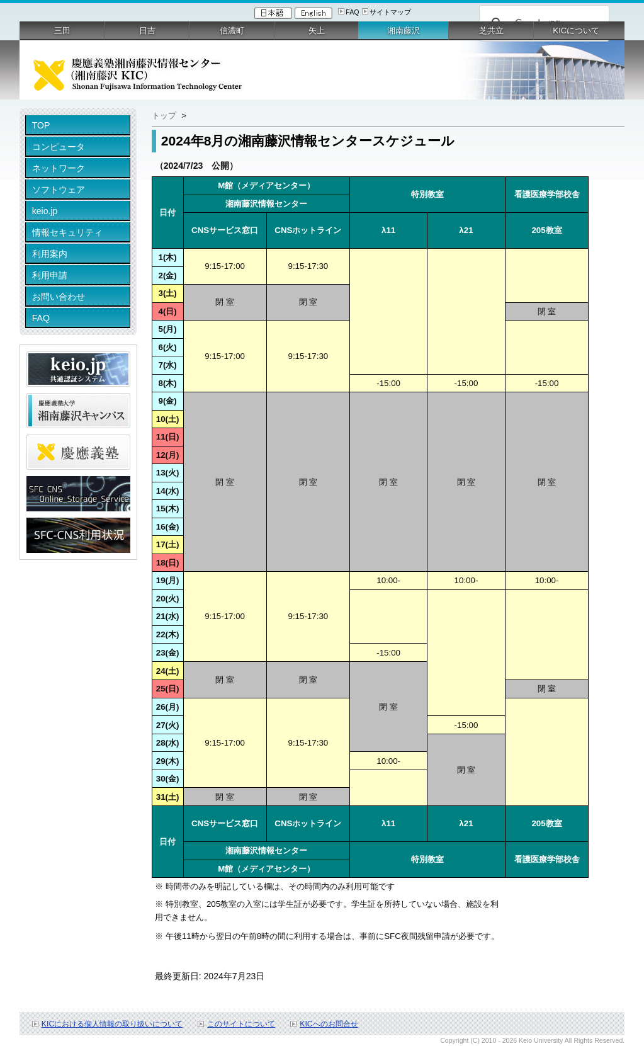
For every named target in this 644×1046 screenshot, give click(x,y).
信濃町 (232, 30)
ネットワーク (58, 168)
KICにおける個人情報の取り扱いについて (112, 1024)
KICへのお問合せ (329, 1024)
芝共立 (491, 30)
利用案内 (49, 254)
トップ (164, 115)
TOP (41, 125)
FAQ (352, 12)
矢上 (316, 30)
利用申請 (49, 275)
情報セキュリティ (67, 232)
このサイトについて (241, 1024)
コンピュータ (58, 147)
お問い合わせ (58, 297)
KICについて (576, 30)
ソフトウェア (58, 190)
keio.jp (45, 211)
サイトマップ (390, 12)
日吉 (147, 30)
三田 (62, 30)
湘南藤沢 (403, 30)
